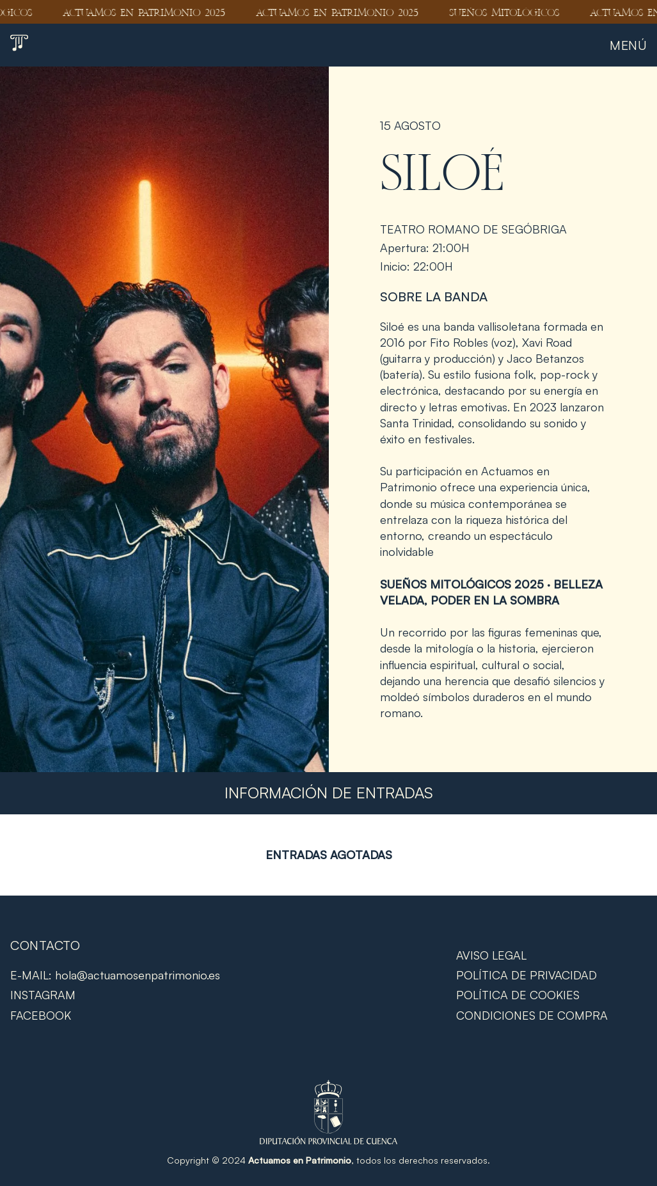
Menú (628, 45)
